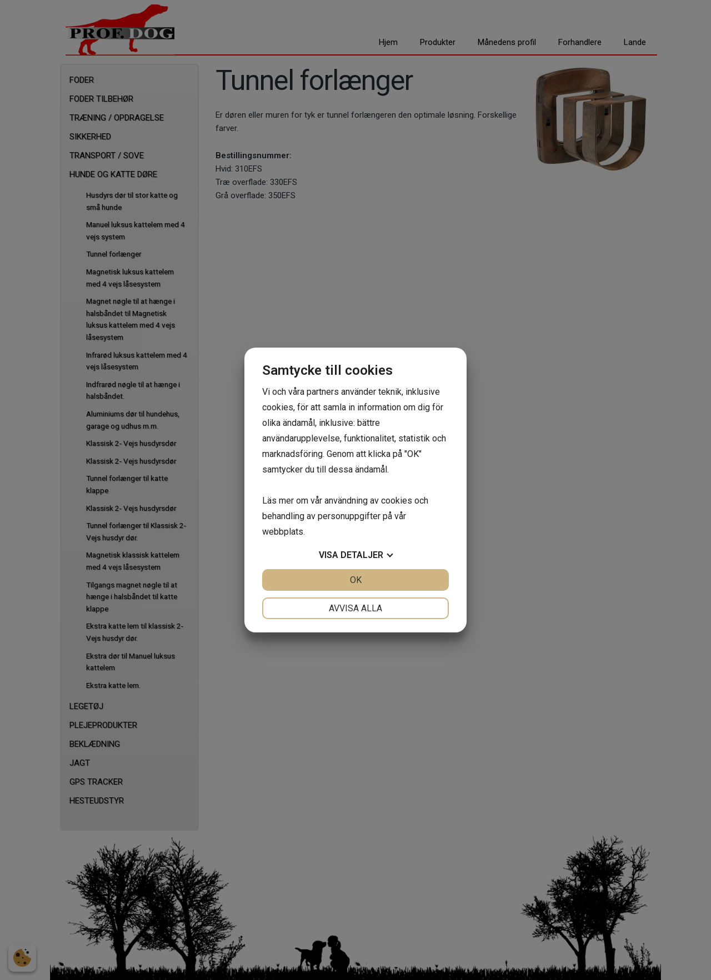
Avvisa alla (355, 608)
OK (356, 580)
